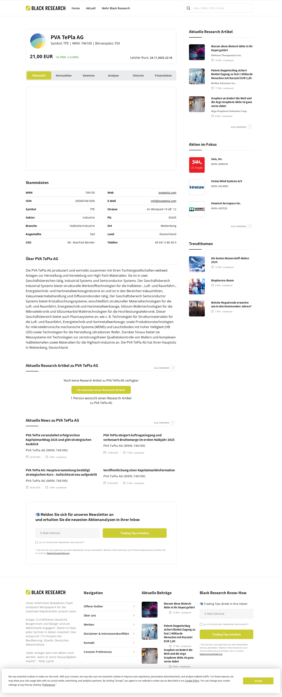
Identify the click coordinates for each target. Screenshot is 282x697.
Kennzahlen (64, 75)
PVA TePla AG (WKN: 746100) (47, 450)
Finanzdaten (163, 75)
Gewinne (89, 75)
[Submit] (189, 8)
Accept (258, 681)
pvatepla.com (167, 192)
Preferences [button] (48, 685)
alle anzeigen (161, 367)
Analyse (113, 75)
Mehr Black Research (116, 8)
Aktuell (91, 8)
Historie (138, 75)
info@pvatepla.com (163, 201)
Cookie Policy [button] (192, 680)
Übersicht (39, 75)
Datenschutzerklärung (58, 553)
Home (76, 8)
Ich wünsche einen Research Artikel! (101, 390)
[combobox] (218, 8)
